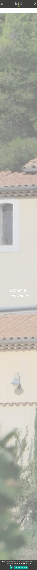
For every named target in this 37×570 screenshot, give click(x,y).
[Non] (35, 565)
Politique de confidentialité (20, 567)
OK (11, 567)
